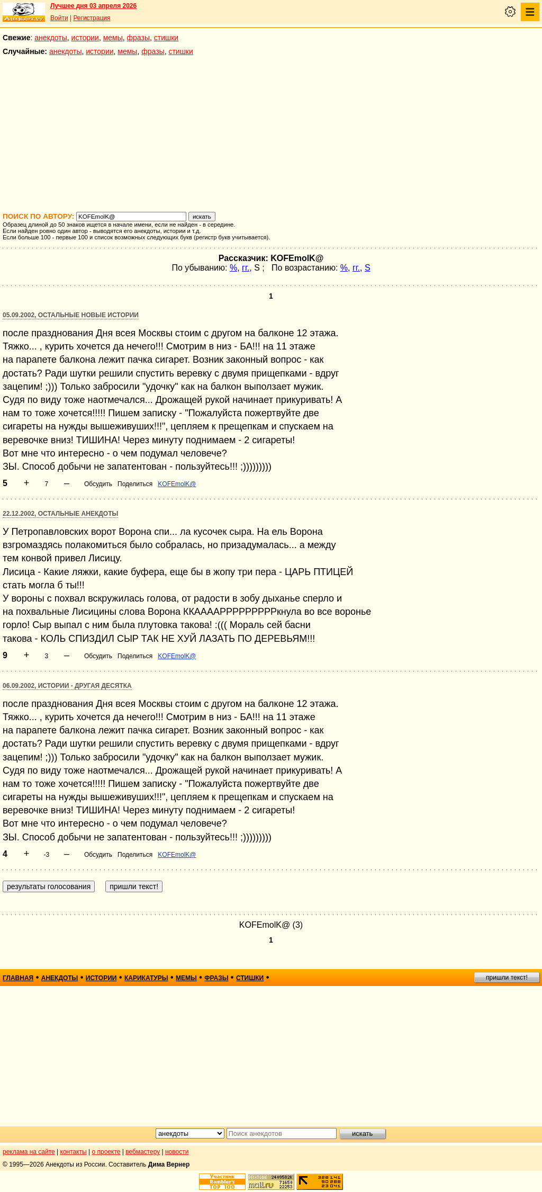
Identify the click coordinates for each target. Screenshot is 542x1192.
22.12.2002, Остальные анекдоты (60, 513)
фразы (138, 37)
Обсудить (98, 484)
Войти (59, 18)
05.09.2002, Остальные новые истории (71, 315)
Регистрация (91, 18)
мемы (113, 37)
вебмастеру (142, 1151)
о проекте (106, 1151)
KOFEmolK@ (177, 484)
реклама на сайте (29, 1151)
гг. (245, 267)
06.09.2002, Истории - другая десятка (67, 685)
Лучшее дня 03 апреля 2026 (93, 6)
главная (18, 978)
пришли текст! (507, 977)
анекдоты (50, 37)
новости (176, 1151)
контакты (73, 1151)
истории (85, 37)
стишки (166, 37)
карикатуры (146, 978)
